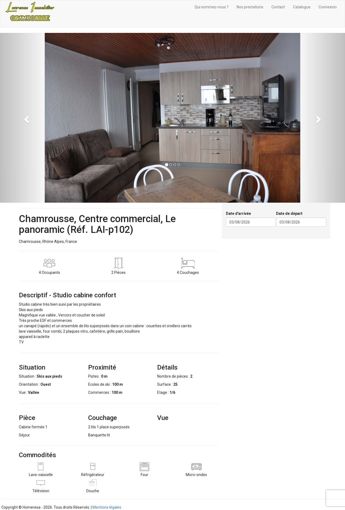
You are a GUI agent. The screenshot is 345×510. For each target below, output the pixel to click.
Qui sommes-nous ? (212, 7)
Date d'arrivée (238, 213)
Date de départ (289, 213)
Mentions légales (106, 507)
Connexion (328, 7)
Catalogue (301, 7)
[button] (26, 118)
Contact (278, 7)
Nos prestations (250, 7)
